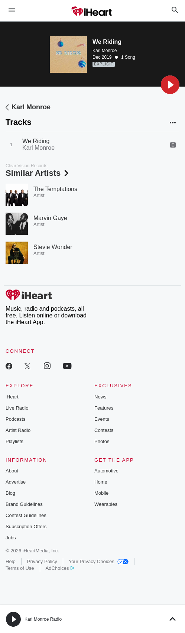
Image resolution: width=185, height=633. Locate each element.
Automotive (106, 471)
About (12, 471)
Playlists (14, 441)
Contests (103, 430)
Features (103, 408)
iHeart (12, 397)
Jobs (11, 537)
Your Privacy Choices (99, 561)
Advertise (16, 482)
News (100, 397)
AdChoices (60, 568)
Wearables (105, 504)
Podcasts (15, 419)
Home (100, 482)
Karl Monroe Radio (43, 619)
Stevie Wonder (52, 247)
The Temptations (55, 189)
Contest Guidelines (26, 515)
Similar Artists (38, 173)
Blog (10, 493)
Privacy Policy (42, 561)
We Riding (36, 141)
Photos (101, 441)
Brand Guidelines (24, 504)
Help (11, 561)
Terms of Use (20, 568)
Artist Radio (18, 430)
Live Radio (17, 408)
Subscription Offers (26, 526)
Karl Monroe (104, 50)
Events (101, 419)
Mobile (101, 493)
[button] (170, 84)
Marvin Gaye (50, 218)
